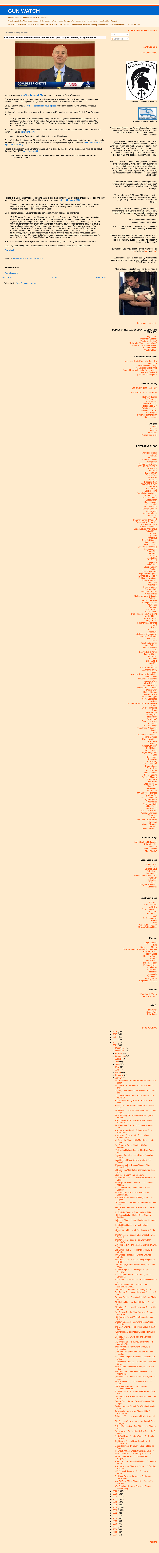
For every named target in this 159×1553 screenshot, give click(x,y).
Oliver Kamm (151, 969)
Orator (154, 710)
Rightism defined (149, 397)
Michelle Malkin (150, 683)
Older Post (101, 277)
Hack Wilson (151, 609)
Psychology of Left (149, 410)
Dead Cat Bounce (149, 540)
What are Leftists (149, 408)
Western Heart (150, 350)
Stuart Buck (152, 786)
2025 (115, 1034)
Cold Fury (153, 518)
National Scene (150, 694)
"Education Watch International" (143, 343)
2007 (115, 1527)
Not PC (154, 706)
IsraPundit (152, 1010)
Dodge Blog (152, 551)
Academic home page (147, 366)
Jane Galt (153, 878)
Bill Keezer (152, 477)
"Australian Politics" (148, 341)
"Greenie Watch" (150, 348)
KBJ (155, 650)
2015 (115, 1505)
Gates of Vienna (150, 587)
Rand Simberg (150, 737)
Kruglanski (152, 433)
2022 (115, 1042)
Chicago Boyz (151, 869)
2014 (115, 1507)
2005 (115, 1532)
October (119, 1053)
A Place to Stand (149, 996)
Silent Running (150, 775)
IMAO (154, 625)
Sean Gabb (152, 976)
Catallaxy (153, 907)
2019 (115, 1494)
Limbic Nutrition (150, 961)
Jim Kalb (153, 641)
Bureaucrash (151, 500)
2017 (115, 1499)
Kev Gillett (152, 911)
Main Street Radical (148, 668)
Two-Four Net (151, 795)
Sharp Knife (152, 768)
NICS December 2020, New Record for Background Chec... (132, 1285)
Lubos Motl (152, 663)
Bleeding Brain (150, 482)
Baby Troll (152, 468)
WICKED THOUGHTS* (147, 820)
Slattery (153, 920)
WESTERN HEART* (148, 925)
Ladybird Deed (150, 654)
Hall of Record (151, 612)
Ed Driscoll (152, 560)
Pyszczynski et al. (149, 435)
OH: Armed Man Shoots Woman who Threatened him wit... (131, 1387)
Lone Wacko (151, 661)
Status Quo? (151, 413)
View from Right (150, 804)
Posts (115, 35)
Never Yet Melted (149, 699)
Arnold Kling (151, 867)
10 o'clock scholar (149, 453)
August (118, 1059)
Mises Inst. (152, 887)
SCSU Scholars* (150, 764)
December (120, 1048)
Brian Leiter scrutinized (147, 493)
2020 (115, 1491)
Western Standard (149, 813)
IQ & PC (153, 958)
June (117, 1064)
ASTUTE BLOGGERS (147, 466)
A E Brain (153, 902)
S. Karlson (152, 880)
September (120, 1056)
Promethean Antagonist (147, 728)
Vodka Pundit (151, 808)
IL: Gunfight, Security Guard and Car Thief (133, 1212)
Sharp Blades (151, 766)
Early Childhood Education (145, 842)
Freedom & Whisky (148, 994)
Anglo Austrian (150, 943)
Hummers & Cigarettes (147, 623)
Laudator (153, 659)
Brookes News (150, 905)
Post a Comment (11, 273)
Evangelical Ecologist (148, 576)
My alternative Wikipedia (146, 375)
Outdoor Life (151, 712)
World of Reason (149, 829)
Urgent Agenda (150, 799)
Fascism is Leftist (149, 404)
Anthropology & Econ (148, 464)
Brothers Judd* (150, 495)
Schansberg (152, 761)
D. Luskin (153, 882)
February (119, 1075)
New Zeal (153, 701)
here (133, 251)
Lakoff (154, 426)
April (117, 1070)
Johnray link (152, 363)
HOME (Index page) (148, 53)
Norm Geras (151, 954)
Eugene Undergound (148, 574)
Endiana (153, 569)
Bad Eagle (152, 471)
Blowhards (152, 486)
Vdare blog (152, 802)
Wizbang (153, 826)
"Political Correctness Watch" (144, 345)
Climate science (150, 513)
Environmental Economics (145, 876)
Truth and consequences (146, 793)
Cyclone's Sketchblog (147, 927)
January (119, 1078)
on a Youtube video (31, 151)
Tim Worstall (151, 791)
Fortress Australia (149, 909)
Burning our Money (148, 947)
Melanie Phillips (150, 965)
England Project (150, 952)
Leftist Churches (150, 399)
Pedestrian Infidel (149, 721)
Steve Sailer (151, 782)
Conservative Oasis (148, 524)
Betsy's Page (151, 475)
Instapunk (153, 632)
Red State (152, 741)
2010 (115, 1518)
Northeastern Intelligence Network (142, 703)
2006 (115, 1529)
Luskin (154, 665)
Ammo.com (152, 462)
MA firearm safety (149, 670)
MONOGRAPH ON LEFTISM (144, 388)
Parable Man (151, 717)
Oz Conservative (149, 918)
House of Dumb (150, 956)
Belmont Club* (150, 473)
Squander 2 (152, 779)
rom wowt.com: (28, 132)
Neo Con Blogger (149, 697)
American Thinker (149, 460)
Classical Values (150, 506)
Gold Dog (153, 598)
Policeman (152, 972)
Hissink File (152, 914)
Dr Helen (153, 553)
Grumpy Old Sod (149, 603)
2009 (115, 1521)
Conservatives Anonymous (145, 529)
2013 (115, 1510)
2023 (115, 1040)
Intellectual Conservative (146, 634)
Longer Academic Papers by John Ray (140, 361)
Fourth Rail (152, 583)
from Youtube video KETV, (32, 95)
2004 (115, 1535)
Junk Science (151, 645)
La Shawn (152, 656)
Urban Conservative (148, 797)
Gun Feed (152, 605)
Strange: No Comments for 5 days (129, 1175)
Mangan (153, 672)
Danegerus (152, 538)
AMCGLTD (152, 457)
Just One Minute (150, 647)
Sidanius (153, 430)
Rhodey (153, 744)
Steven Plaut (151, 1012)
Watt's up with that (149, 811)
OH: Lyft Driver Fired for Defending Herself (133, 1289)
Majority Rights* (150, 963)
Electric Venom (150, 567)
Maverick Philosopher (147, 679)
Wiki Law (153, 822)
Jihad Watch (151, 638)
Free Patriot (152, 585)
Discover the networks (147, 547)
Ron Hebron (151, 757)
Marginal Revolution (148, 884)
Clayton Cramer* (149, 509)
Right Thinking (150, 750)
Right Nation (151, 748)
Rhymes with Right (149, 746)
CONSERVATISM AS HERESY (143, 392)
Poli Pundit (152, 723)
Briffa (155, 945)
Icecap (154, 627)
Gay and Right (150, 589)
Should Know (151, 770)
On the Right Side (149, 708)
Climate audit (151, 511)
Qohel (154, 732)
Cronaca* (153, 533)
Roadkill (153, 755)
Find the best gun (149, 580)
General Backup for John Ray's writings (140, 370)
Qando (154, 730)
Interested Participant (148, 636)
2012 (115, 1513)
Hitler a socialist (150, 406)
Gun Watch (10, 250)
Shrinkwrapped (150, 773)
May (117, 1067)
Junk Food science (149, 643)
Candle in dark (150, 502)
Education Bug (150, 844)
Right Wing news (149, 753)
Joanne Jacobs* (150, 849)
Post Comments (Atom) (26, 283)
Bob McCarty (151, 489)
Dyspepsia (152, 562)
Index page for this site (147, 323)
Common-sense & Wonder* (145, 520)
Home (54, 277)
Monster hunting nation (147, 688)
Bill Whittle (152, 815)
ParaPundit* (152, 719)
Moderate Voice (150, 685)
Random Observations (147, 735)
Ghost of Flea (151, 594)
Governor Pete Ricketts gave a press (40, 106)
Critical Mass (151, 531)
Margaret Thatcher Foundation (144, 674)
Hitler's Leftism (150, 618)
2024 (115, 1037)
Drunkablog (152, 558)
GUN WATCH (24, 11)
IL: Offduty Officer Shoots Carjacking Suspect (134, 1451)
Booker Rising (151, 491)
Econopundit (151, 873)
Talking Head (151, 788)
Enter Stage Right (149, 571)
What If (154, 817)
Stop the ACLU (150, 784)
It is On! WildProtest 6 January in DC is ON (133, 1454)
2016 (115, 1502)
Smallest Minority (149, 777)
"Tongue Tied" (151, 337)
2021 (115, 1045)
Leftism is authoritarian (147, 415)
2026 (115, 1031)
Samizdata (152, 974)
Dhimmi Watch (150, 545)
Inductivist (152, 630)
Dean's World (151, 542)
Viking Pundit (151, 806)
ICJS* (154, 916)
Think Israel (152, 1014)
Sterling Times (151, 978)
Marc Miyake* (151, 851)
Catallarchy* (151, 504)
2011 (115, 1516)
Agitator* (153, 455)
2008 (115, 1524)
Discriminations (150, 549)
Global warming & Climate (145, 596)
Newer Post (7, 277)
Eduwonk (153, 846)
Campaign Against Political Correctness (140, 949)
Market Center (151, 676)
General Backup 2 (149, 372)
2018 (115, 1497)
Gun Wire (153, 607)
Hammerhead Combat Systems (143, 614)
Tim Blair (153, 923)
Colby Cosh (152, 515)
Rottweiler (152, 759)
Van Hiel (153, 428)
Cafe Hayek (152, 871)
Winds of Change (149, 824)
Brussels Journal (149, 498)
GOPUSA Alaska (149, 600)
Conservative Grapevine (146, 522)
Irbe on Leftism (150, 417)
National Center (150, 692)
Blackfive (153, 480)
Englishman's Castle (148, 981)
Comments (117, 39)
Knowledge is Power (148, 652)
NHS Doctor (152, 967)
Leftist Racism (151, 401)
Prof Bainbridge (150, 726)
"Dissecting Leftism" (148, 339)
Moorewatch (151, 690)
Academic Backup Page (146, 368)
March (118, 1072)
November (120, 1051)
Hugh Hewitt (151, 621)
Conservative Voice (148, 527)
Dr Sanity (153, 556)
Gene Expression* (149, 591)
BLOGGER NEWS (149, 484)
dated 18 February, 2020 (69, 200)
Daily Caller (152, 536)
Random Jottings (149, 739)
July (117, 1062)
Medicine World (150, 681)
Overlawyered (151, 715)
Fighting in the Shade (148, 578)
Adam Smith (151, 864)
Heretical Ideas (150, 616)
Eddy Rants (152, 565)
